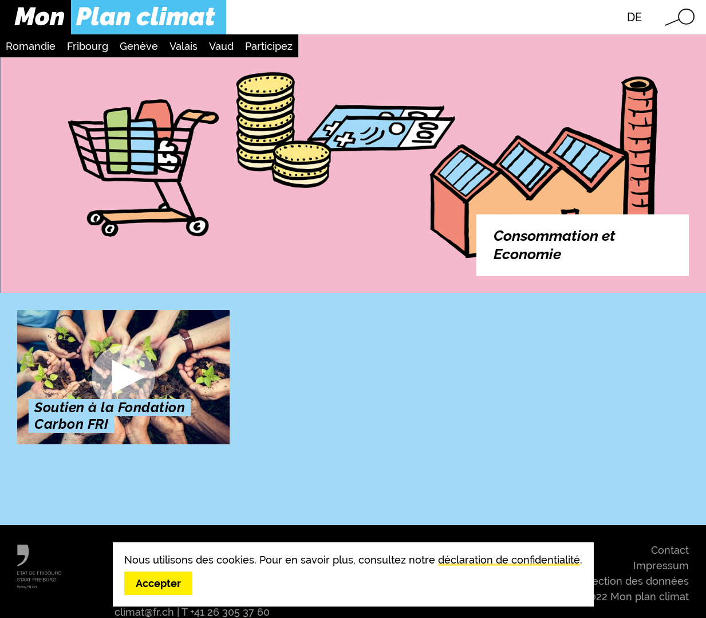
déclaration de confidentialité (509, 560)
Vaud (221, 46)
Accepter (158, 583)
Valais (183, 46)
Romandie (31, 46)
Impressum (661, 566)
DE (634, 17)
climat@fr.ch (144, 612)
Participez (269, 46)
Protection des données (630, 581)
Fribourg (87, 46)
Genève (139, 46)
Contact (670, 550)
